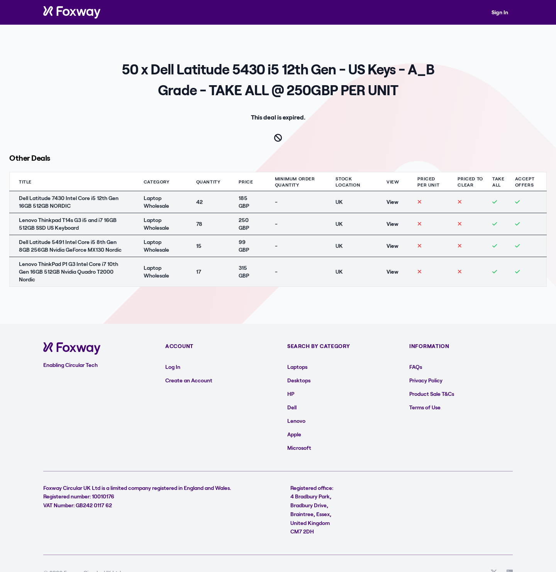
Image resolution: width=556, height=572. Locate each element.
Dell (292, 407)
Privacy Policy (425, 380)
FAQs (415, 366)
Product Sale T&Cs (431, 393)
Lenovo (296, 420)
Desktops (298, 380)
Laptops (297, 366)
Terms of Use (425, 407)
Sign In (500, 12)
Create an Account (188, 380)
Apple (294, 434)
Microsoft (299, 447)
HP (290, 393)
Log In (172, 366)
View (392, 202)
